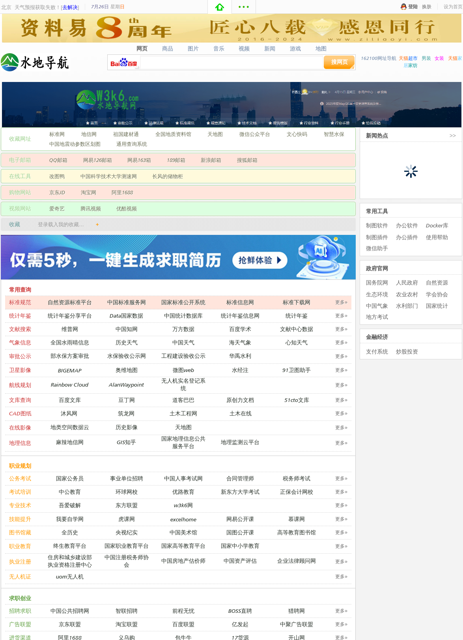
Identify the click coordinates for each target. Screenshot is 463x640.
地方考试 (377, 316)
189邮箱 (176, 160)
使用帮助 (437, 237)
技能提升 (20, 518)
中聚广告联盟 (296, 624)
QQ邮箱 (58, 160)
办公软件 (407, 225)
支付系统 (377, 351)
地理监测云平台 (240, 442)
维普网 (70, 329)
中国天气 (183, 342)
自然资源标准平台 (70, 302)
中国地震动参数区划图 (75, 144)
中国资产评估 (240, 560)
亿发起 (240, 624)
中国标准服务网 (126, 302)
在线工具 (20, 176)
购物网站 (20, 192)
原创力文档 (240, 399)
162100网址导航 (378, 58)
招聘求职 (20, 610)
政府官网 (377, 268)
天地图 (215, 134)
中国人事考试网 (183, 478)
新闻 (270, 48)
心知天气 (297, 342)
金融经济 (377, 336)
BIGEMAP (70, 370)
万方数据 (183, 329)
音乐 (219, 48)
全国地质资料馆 (173, 134)
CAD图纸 (20, 413)
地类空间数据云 (69, 427)
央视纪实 (127, 532)
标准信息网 (240, 302)
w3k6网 (183, 505)
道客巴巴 (183, 399)
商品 (167, 48)
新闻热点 (377, 135)
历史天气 (127, 342)
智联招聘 (127, 610)
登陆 (413, 6)
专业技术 (20, 505)
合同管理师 (240, 478)
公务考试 (20, 478)
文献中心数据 (296, 329)
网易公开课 (240, 518)
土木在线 (241, 413)
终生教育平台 (69, 545)
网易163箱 (139, 160)
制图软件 (377, 225)
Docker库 (437, 225)
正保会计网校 (296, 491)
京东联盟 (70, 624)
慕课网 (296, 518)
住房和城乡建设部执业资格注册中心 (70, 561)
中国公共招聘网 (69, 610)
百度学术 (240, 329)
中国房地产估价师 (183, 560)
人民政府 (407, 282)
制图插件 (377, 237)
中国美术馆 (183, 532)
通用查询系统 (131, 144)
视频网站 (20, 208)
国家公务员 (70, 478)
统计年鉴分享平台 (70, 315)
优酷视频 (126, 208)
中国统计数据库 (183, 315)
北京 (6, 7)
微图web (183, 370)
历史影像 (127, 427)
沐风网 (69, 413)
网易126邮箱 (97, 160)
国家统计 (437, 305)
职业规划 (20, 465)
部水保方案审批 (69, 355)
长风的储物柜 (167, 176)
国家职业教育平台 (127, 545)
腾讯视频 (90, 208)
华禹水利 (240, 355)
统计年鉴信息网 (240, 315)
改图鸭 (57, 176)
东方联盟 (127, 505)
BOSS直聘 (240, 610)
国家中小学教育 (240, 545)
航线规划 (20, 384)
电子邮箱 (20, 159)
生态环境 (377, 294)
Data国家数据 (126, 315)
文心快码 (297, 134)
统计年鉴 (20, 315)
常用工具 (377, 211)
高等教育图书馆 (296, 532)
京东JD (57, 192)
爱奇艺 (57, 208)
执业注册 (20, 561)
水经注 (240, 370)
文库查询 (20, 399)
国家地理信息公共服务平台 (183, 442)
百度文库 (70, 399)
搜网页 (339, 61)
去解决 (70, 7)
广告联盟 (20, 624)
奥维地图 (127, 370)
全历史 (70, 532)
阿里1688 (122, 192)
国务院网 (377, 282)
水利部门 (407, 305)
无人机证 (20, 576)
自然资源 (437, 282)
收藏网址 (20, 138)
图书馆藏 (20, 532)
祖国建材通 (126, 134)
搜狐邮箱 (247, 160)
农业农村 (407, 294)
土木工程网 (183, 413)
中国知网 (127, 329)
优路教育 (183, 491)
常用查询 (20, 289)
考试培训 (20, 491)
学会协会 (437, 294)
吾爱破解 (70, 505)
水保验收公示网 (126, 355)
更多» (341, 302)
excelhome (183, 519)
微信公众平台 (254, 134)
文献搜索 (20, 329)
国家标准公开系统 (183, 302)
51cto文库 (296, 399)
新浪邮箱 (211, 160)
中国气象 (377, 305)
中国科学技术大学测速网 (108, 176)
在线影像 (20, 427)
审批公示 (20, 356)
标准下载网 (296, 302)
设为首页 (453, 6)
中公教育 (70, 491)
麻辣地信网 (70, 442)
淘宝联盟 (127, 624)
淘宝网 (88, 192)
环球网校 (127, 491)
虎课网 (126, 518)
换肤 (426, 6)
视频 (244, 48)
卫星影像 (20, 370)
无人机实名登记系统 (183, 384)
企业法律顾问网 (296, 560)
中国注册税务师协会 (127, 561)
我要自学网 (70, 518)
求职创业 (20, 598)
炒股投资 (407, 351)
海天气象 (240, 342)
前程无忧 (183, 610)
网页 (142, 48)
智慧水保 (334, 134)
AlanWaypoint (126, 384)
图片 (193, 48)
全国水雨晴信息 (69, 342)
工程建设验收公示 (183, 355)
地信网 (89, 134)
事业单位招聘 (126, 478)
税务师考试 (296, 478)
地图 (321, 48)
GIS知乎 (126, 442)
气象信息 (20, 342)
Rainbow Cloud (69, 384)
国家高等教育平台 (183, 545)
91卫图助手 (296, 370)
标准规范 (20, 302)
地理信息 (20, 442)
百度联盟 (183, 624)
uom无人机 (70, 576)
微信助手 (377, 248)
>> (453, 135)
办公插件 (407, 237)
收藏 (14, 224)
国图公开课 (240, 532)
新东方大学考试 (240, 491)
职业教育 (20, 546)
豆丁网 (126, 399)
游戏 (296, 48)
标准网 (57, 134)
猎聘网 (296, 610)
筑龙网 (126, 413)
